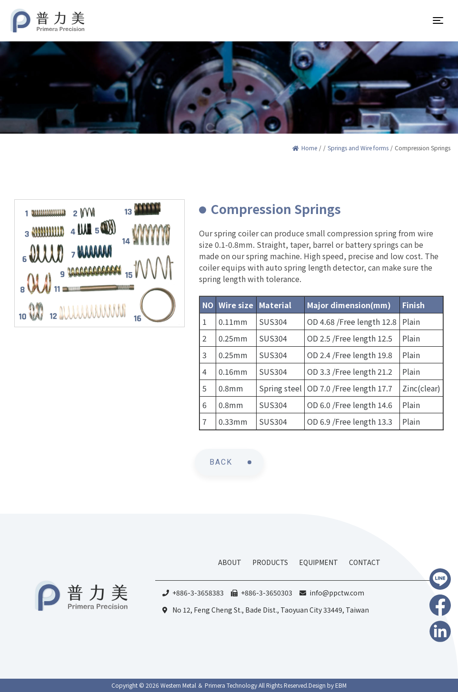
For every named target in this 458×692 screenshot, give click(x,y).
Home (304, 148)
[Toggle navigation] (438, 20)
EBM (341, 685)
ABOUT (229, 562)
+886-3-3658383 (198, 592)
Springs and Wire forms (358, 148)
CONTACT (364, 562)
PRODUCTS (270, 562)
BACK (220, 462)
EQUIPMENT (318, 562)
